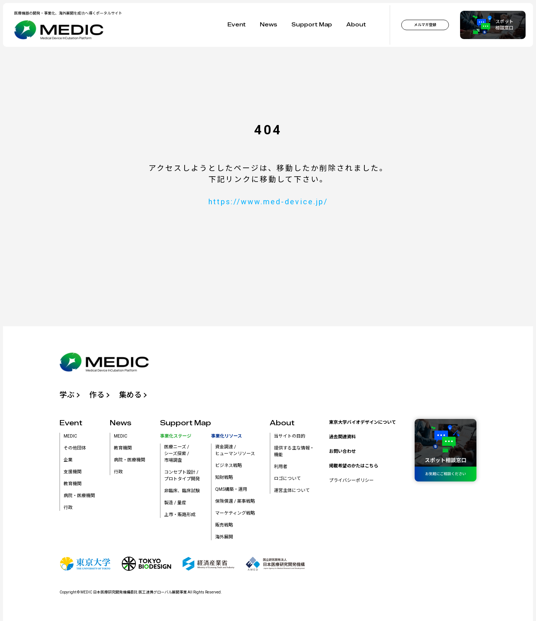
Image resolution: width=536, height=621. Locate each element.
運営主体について (292, 490)
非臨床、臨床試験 (182, 490)
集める (130, 394)
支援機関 (73, 471)
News (268, 25)
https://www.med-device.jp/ (268, 201)
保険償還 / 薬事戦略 (235, 501)
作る (96, 394)
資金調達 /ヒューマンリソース (235, 450)
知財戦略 (224, 477)
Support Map (311, 25)
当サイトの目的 (289, 436)
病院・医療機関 (79, 495)
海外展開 (224, 537)
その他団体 (75, 448)
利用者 (280, 466)
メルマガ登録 (425, 25)
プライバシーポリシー (351, 480)
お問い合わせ (342, 451)
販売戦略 (224, 525)
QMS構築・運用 (231, 489)
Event (236, 25)
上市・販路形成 (179, 514)
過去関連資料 (342, 436)
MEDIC (70, 436)
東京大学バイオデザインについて (362, 422)
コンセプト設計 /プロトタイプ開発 (182, 475)
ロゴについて (287, 478)
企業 (68, 459)
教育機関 (73, 483)
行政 (68, 507)
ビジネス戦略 (228, 465)
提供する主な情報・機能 (294, 451)
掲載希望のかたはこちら (353, 465)
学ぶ (67, 394)
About (356, 25)
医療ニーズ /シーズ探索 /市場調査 (176, 453)
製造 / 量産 (175, 502)
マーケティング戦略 (235, 513)
